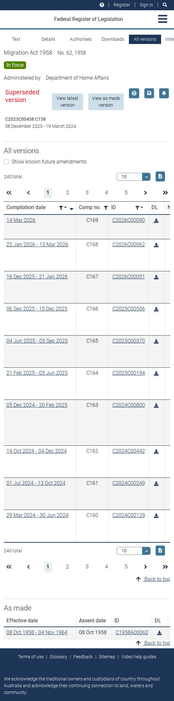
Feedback (83, 656)
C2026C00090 (128, 220)
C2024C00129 (128, 515)
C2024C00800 (128, 405)
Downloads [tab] (113, 39)
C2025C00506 (128, 309)
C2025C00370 (128, 341)
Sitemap (107, 656)
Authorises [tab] (81, 39)
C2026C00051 (128, 277)
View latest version (67, 102)
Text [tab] (16, 39)
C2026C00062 (128, 244)
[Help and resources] (102, 5)
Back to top (153, 579)
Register (122, 4)
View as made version (106, 102)
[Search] (165, 5)
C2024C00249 (128, 483)
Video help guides (138, 656)
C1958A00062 (132, 632)
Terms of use (31, 656)
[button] (9, 193)
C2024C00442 (128, 451)
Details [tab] (48, 39)
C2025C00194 (128, 373)
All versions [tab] (145, 39)
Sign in (146, 4)
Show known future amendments (49, 162)
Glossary (58, 656)
